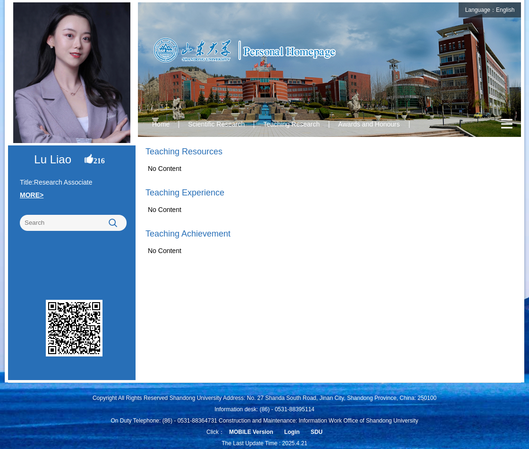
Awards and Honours (369, 124)
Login (292, 432)
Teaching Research (291, 124)
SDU (317, 432)
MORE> (31, 195)
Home (161, 124)
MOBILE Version (251, 432)
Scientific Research (216, 124)
